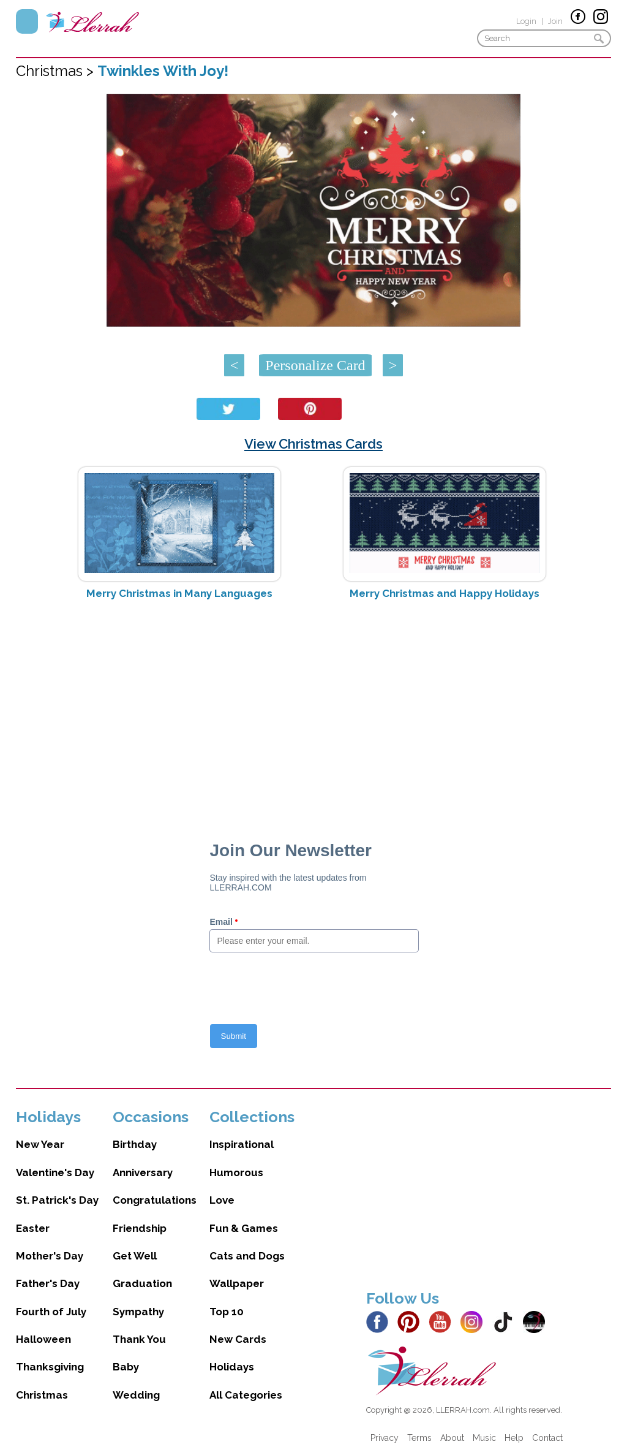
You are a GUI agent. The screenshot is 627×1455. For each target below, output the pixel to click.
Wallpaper (236, 1283)
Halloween (43, 1339)
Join (555, 21)
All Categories (245, 1395)
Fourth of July (51, 1311)
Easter (33, 1228)
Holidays (231, 1367)
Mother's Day (49, 1256)
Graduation (142, 1283)
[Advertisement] (314, 706)
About (452, 1438)
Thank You (139, 1339)
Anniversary (143, 1172)
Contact (547, 1438)
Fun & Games (243, 1228)
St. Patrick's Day (57, 1200)
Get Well (135, 1256)
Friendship (140, 1228)
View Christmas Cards (313, 444)
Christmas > (56, 71)
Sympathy (138, 1311)
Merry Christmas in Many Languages (179, 593)
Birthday (135, 1144)
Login (526, 21)
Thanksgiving (50, 1367)
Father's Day (48, 1283)
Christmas (42, 1395)
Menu (27, 21)
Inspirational (241, 1144)
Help (514, 1438)
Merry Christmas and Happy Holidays (444, 593)
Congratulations (155, 1200)
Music (484, 1438)
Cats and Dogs (247, 1256)
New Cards (237, 1339)
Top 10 (226, 1311)
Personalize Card (315, 365)
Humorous (236, 1172)
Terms (419, 1438)
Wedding (136, 1395)
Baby (126, 1367)
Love (222, 1200)
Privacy (384, 1438)
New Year (40, 1144)
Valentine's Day (55, 1172)
